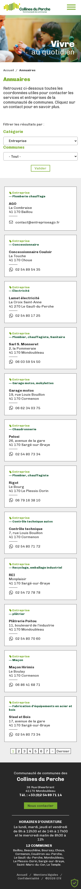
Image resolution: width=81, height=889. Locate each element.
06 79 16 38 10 (27, 500)
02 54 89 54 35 (27, 269)
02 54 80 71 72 (27, 546)
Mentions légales (45, 875)
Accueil (8, 70)
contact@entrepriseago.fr (37, 222)
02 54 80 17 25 (27, 316)
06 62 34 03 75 (27, 408)
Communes (13, 147)
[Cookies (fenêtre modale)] (74, 883)
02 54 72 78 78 (27, 592)
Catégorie (13, 132)
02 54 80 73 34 (27, 454)
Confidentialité (28, 878)
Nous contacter (41, 806)
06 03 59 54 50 (27, 362)
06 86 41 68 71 (27, 685)
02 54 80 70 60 (27, 639)
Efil (58, 878)
